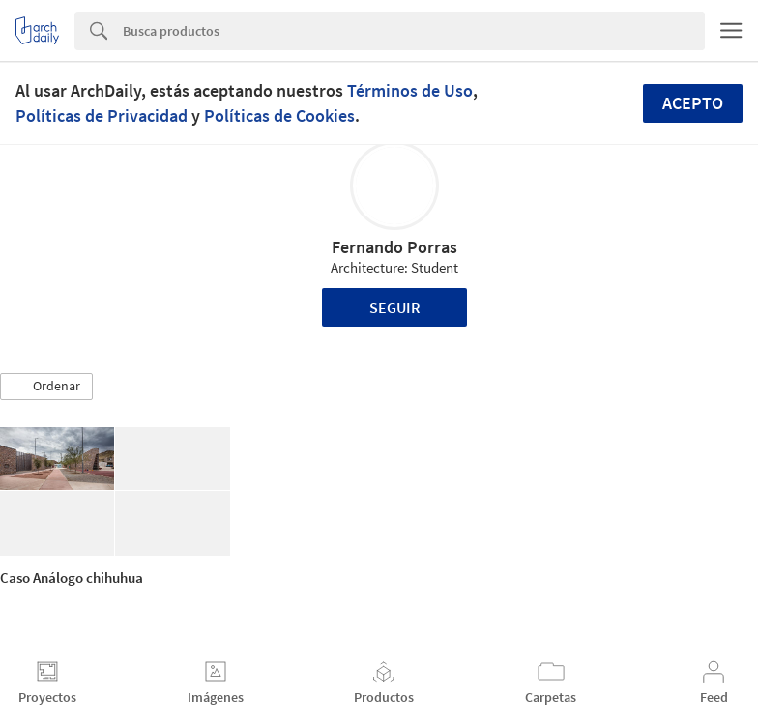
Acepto (692, 103)
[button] (46, 386)
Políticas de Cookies (279, 115)
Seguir (395, 307)
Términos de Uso (410, 90)
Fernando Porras (394, 247)
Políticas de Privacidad (101, 115)
